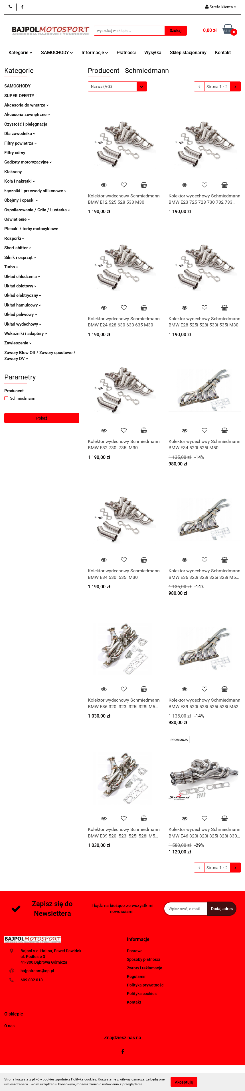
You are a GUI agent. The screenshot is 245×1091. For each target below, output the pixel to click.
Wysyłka (152, 52)
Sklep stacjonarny (188, 52)
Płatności (126, 52)
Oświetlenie (17, 219)
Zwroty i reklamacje (144, 968)
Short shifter (17, 247)
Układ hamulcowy (22, 305)
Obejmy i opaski (21, 200)
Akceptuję (184, 1082)
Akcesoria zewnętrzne (27, 114)
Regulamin (137, 976)
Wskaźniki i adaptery (25, 333)
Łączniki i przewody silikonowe (35, 190)
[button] (138, 939)
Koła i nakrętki (19, 181)
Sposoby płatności (143, 959)
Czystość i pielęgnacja (25, 124)
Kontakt (223, 52)
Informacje (95, 52)
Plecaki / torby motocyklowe (31, 228)
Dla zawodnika (19, 133)
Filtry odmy (14, 152)
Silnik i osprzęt (20, 257)
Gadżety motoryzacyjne (28, 162)
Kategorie (21, 52)
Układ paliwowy (20, 314)
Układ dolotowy (20, 286)
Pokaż (41, 418)
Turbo (11, 266)
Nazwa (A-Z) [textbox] (101, 86)
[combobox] (117, 86)
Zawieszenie (18, 343)
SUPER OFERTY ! (20, 95)
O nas (9, 1025)
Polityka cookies (142, 993)
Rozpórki (14, 238)
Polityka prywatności (146, 985)
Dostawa (135, 951)
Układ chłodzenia (22, 276)
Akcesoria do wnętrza (26, 105)
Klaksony (13, 171)
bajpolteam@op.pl (37, 971)
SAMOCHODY (57, 52)
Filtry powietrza (20, 143)
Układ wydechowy (22, 324)
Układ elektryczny (22, 295)
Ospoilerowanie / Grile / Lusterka (37, 210)
